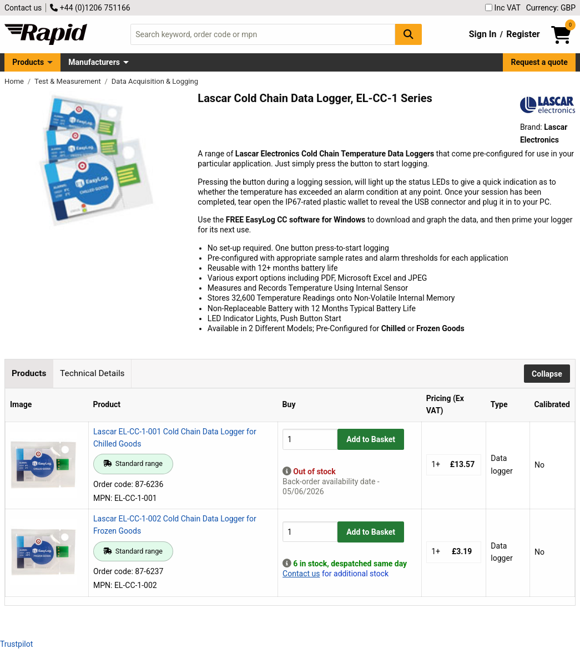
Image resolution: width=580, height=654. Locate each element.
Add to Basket (370, 439)
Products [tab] (29, 373)
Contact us (23, 7)
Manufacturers (94, 62)
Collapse (547, 373)
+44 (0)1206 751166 (90, 7)
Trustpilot (16, 644)
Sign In (483, 34)
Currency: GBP (551, 8)
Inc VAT (503, 8)
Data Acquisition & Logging (155, 81)
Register (522, 34)
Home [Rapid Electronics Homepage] (15, 81)
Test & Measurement (68, 81)
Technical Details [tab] (92, 373)
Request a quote (539, 62)
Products (28, 62)
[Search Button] (408, 34)
